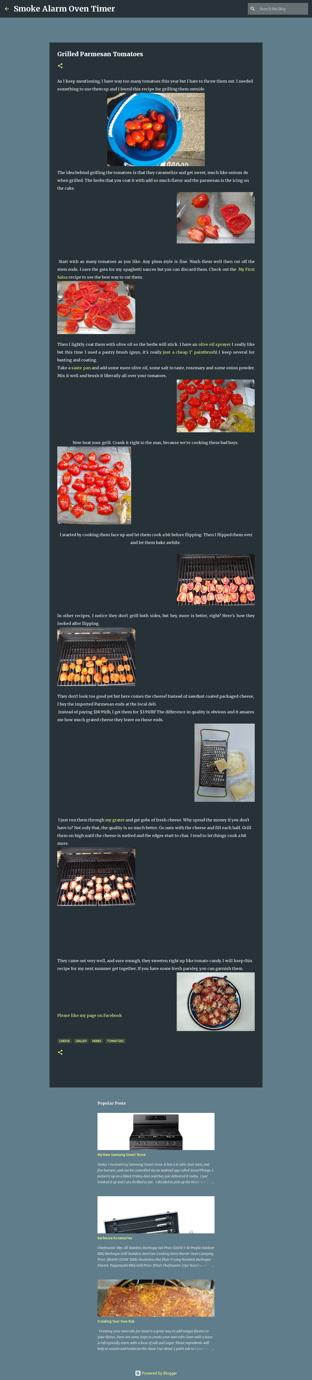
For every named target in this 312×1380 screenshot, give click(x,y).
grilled (81, 1041)
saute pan (80, 367)
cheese (64, 1041)
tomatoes (115, 1041)
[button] (60, 66)
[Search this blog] (282, 9)
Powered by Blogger (156, 1373)
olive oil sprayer (214, 344)
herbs (96, 1041)
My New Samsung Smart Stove (122, 1155)
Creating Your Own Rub (116, 1321)
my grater (115, 819)
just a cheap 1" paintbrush (189, 352)
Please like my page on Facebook (89, 1015)
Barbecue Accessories (115, 1238)
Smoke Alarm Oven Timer (64, 9)
